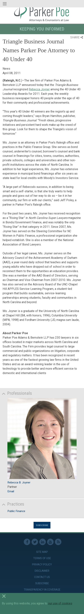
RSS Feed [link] (58, 542)
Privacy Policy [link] (42, 564)
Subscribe (42, 525)
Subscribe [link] (42, 583)
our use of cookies (60, 603)
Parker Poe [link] (42, 13)
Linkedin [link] (42, 542)
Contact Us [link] (42, 577)
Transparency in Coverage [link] (42, 589)
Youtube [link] (50, 542)
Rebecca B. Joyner (18, 482)
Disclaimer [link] (42, 570)
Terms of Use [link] (42, 558)
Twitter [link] (35, 542)
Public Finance (16, 511)
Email (10, 491)
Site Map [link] (42, 551)
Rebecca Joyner (39, 89)
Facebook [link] (27, 542)
